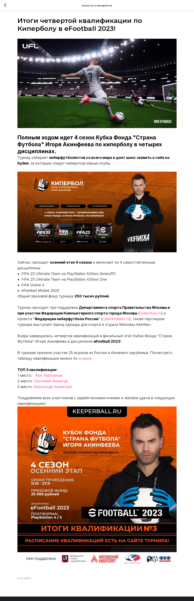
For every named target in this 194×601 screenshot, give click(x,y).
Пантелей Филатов (65, 363)
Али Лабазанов (63, 358)
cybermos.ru (88, 290)
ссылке (144, 341)
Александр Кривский (67, 369)
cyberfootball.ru (91, 296)
